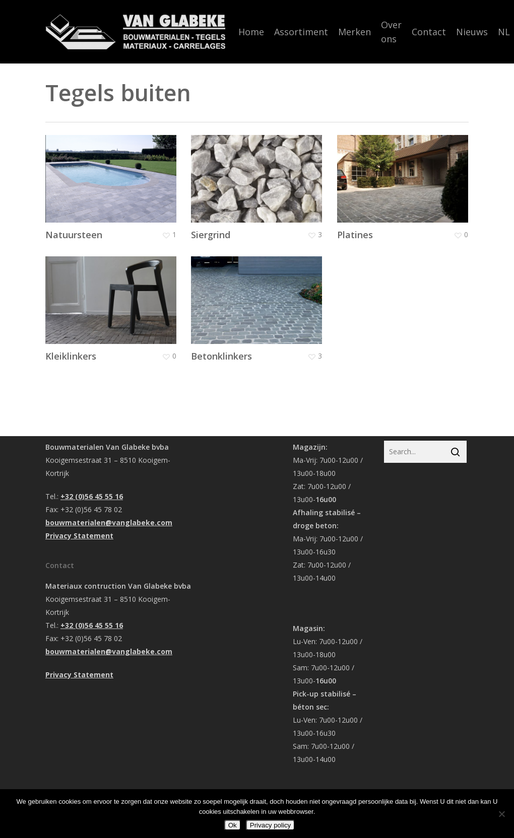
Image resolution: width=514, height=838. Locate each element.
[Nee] (501, 814)
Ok (232, 825)
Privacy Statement (79, 535)
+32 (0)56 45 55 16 (91, 496)
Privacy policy (270, 825)
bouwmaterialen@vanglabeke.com (108, 522)
